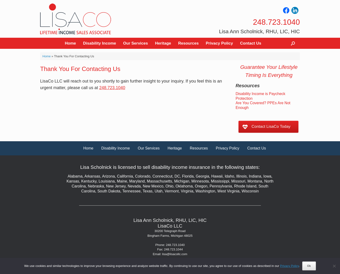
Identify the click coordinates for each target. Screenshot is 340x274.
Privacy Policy (219, 43)
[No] (334, 266)
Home (70, 43)
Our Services (135, 43)
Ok (309, 266)
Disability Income (99, 43)
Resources (188, 43)
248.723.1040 (112, 87)
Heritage (163, 43)
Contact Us (250, 43)
